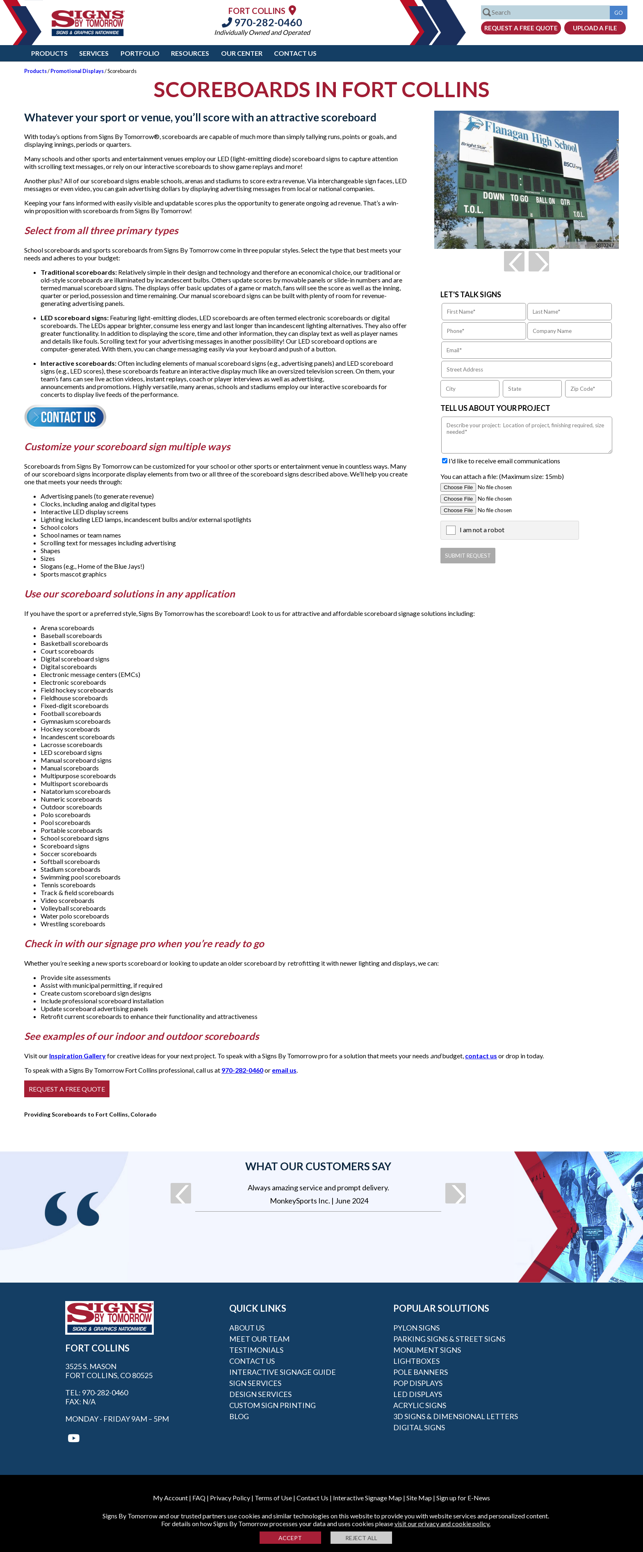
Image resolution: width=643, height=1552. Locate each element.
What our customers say (318, 1166)
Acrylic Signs (419, 1405)
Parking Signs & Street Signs (449, 1338)
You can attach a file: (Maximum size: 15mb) (502, 476)
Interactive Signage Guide (282, 1372)
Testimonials (256, 1349)
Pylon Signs (416, 1327)
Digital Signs (419, 1427)
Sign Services (255, 1383)
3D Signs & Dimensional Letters (455, 1416)
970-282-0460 (262, 22)
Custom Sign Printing (272, 1405)
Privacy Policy (230, 1498)
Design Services (260, 1394)
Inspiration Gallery (77, 1056)
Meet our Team (259, 1338)
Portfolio (140, 53)
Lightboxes (416, 1360)
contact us (481, 1056)
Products (49, 53)
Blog (239, 1416)
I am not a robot (482, 529)
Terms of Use (273, 1498)
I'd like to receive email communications (504, 461)
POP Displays (417, 1383)
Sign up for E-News (463, 1498)
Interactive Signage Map (367, 1498)
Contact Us (295, 53)
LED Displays (417, 1394)
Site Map (419, 1498)
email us (284, 1070)
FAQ (198, 1498)
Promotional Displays (77, 71)
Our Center (241, 53)
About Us (246, 1327)
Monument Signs (427, 1349)
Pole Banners (420, 1372)
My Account (170, 1498)
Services (94, 53)
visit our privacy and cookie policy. (442, 1523)
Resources (190, 53)
